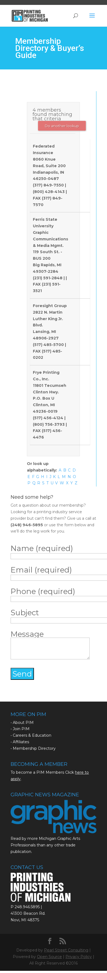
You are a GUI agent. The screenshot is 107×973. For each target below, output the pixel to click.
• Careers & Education (31, 735)
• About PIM (22, 722)
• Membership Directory (33, 748)
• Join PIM (20, 728)
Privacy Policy (78, 956)
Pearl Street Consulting (66, 950)
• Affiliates (20, 741)
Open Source (49, 956)
